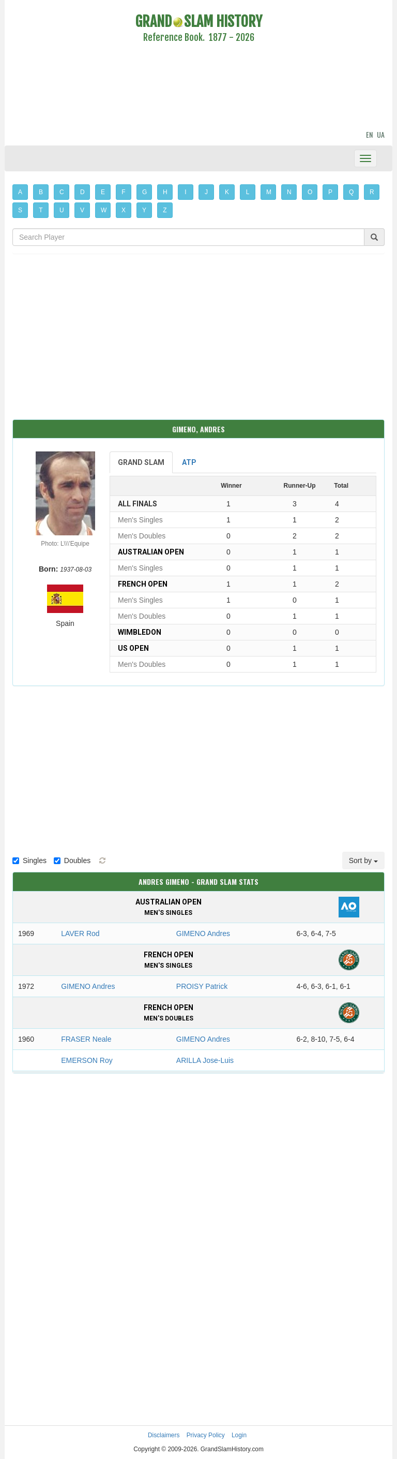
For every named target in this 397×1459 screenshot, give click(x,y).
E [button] (103, 192)
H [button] (165, 192)
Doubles (72, 860)
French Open (142, 584)
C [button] (61, 192)
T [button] (40, 210)
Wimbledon (139, 632)
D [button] (82, 192)
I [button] (185, 192)
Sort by (363, 860)
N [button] (289, 192)
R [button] (372, 192)
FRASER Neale (86, 1039)
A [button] (20, 192)
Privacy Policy (206, 1435)
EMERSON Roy (87, 1060)
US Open (133, 648)
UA (381, 134)
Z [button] (164, 210)
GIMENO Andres (203, 933)
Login (239, 1435)
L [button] (248, 192)
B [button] (41, 192)
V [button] (82, 210)
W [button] (103, 210)
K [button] (227, 192)
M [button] (268, 192)
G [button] (144, 192)
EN (369, 134)
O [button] (310, 192)
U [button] (61, 210)
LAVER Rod (80, 933)
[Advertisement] (198, 88)
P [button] (330, 192)
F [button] (123, 192)
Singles (29, 860)
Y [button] (144, 210)
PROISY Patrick (201, 986)
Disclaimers (163, 1435)
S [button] (20, 210)
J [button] (206, 192)
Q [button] (351, 192)
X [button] (123, 210)
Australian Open (151, 552)
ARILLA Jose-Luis (205, 1060)
